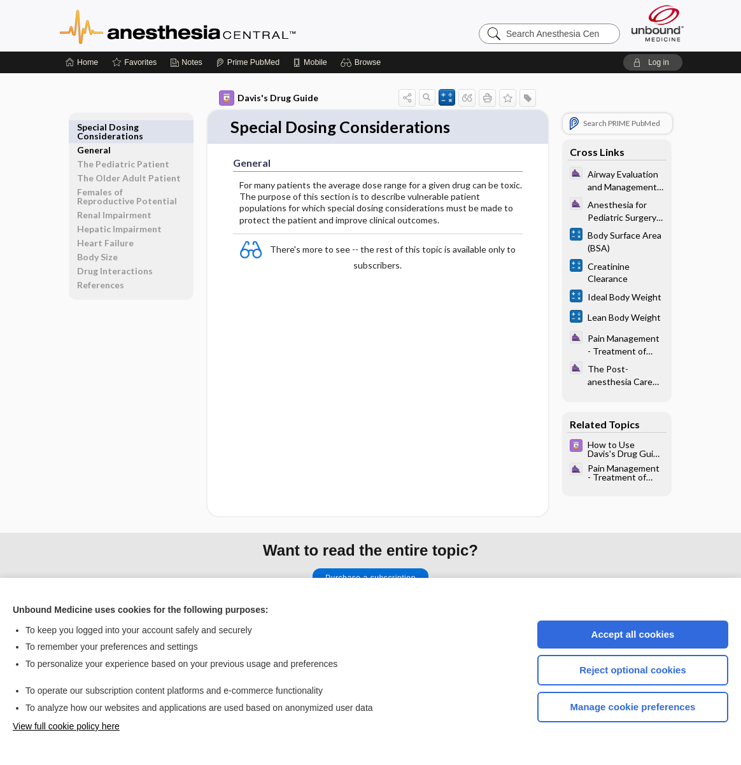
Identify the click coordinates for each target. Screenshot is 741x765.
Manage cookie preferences (633, 706)
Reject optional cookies (632, 669)
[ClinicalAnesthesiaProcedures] (617, 179)
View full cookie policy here (66, 726)
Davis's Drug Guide (268, 98)
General (94, 127)
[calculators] (617, 240)
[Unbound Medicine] (658, 23)
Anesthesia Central (218, 25)
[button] (363, 62)
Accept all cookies (633, 634)
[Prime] (247, 62)
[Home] (82, 62)
